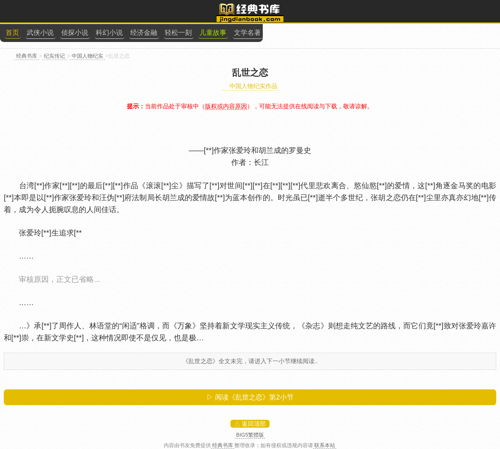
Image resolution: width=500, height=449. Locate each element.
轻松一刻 (178, 32)
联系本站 (324, 445)
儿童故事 (212, 32)
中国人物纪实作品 (253, 86)
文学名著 (247, 32)
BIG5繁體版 (250, 435)
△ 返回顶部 (250, 424)
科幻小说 (109, 32)
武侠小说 (40, 32)
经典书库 (26, 56)
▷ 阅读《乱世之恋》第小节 (249, 397)
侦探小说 (74, 32)
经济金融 (143, 32)
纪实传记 (54, 56)
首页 (12, 32)
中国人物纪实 (87, 56)
